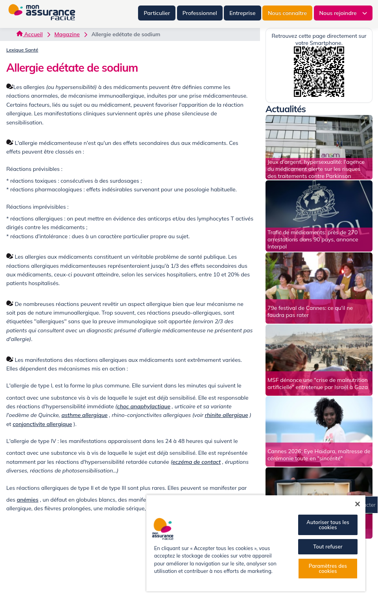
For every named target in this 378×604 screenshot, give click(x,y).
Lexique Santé (22, 50)
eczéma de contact (196, 461)
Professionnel (200, 13)
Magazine (66, 34)
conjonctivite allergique (42, 424)
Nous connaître (287, 13)
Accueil (29, 34)
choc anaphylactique (143, 406)
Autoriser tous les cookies (327, 524)
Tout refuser (327, 546)
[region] (255, 543)
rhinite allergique (226, 415)
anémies (28, 499)
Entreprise (242, 13)
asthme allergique (84, 415)
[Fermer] (357, 504)
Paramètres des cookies (328, 568)
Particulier (157, 13)
